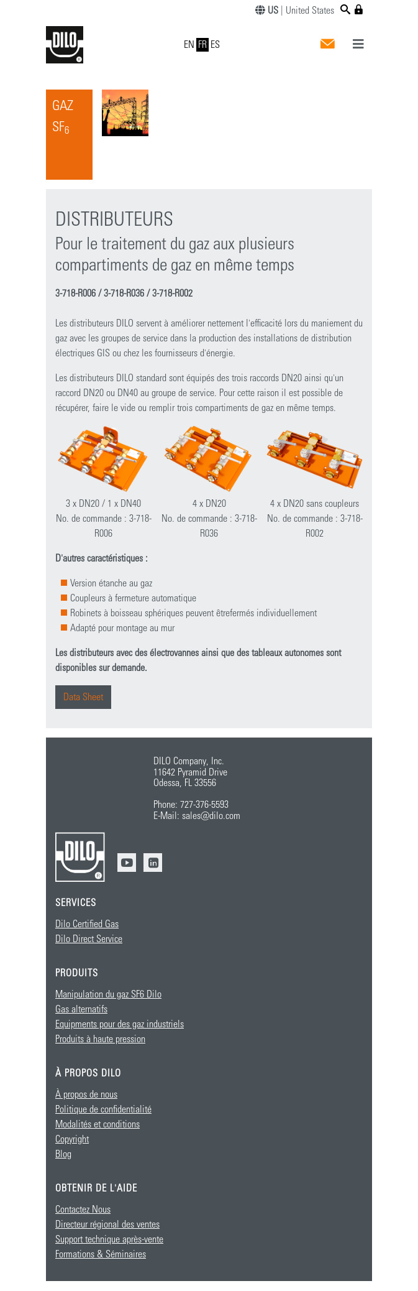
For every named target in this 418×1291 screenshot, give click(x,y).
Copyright (72, 1139)
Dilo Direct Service (88, 939)
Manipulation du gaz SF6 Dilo (108, 994)
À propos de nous (86, 1094)
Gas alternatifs (81, 1009)
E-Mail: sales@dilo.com (196, 816)
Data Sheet (83, 697)
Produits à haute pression (100, 1039)
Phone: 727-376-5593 (191, 805)
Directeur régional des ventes (107, 1224)
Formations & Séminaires (100, 1254)
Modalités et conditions (97, 1124)
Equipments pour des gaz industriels (119, 1024)
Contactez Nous (83, 1210)
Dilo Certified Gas (87, 924)
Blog (63, 1154)
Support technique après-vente (109, 1239)
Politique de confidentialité (103, 1109)
